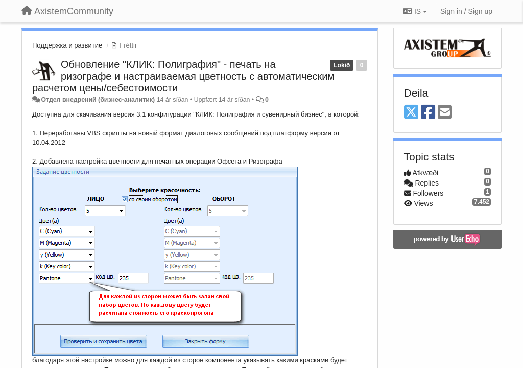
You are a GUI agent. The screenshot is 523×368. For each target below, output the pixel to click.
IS (415, 11)
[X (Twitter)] (411, 113)
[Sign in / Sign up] (466, 11)
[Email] (445, 113)
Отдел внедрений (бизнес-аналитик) (98, 99)
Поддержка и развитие (67, 45)
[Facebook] (428, 113)
